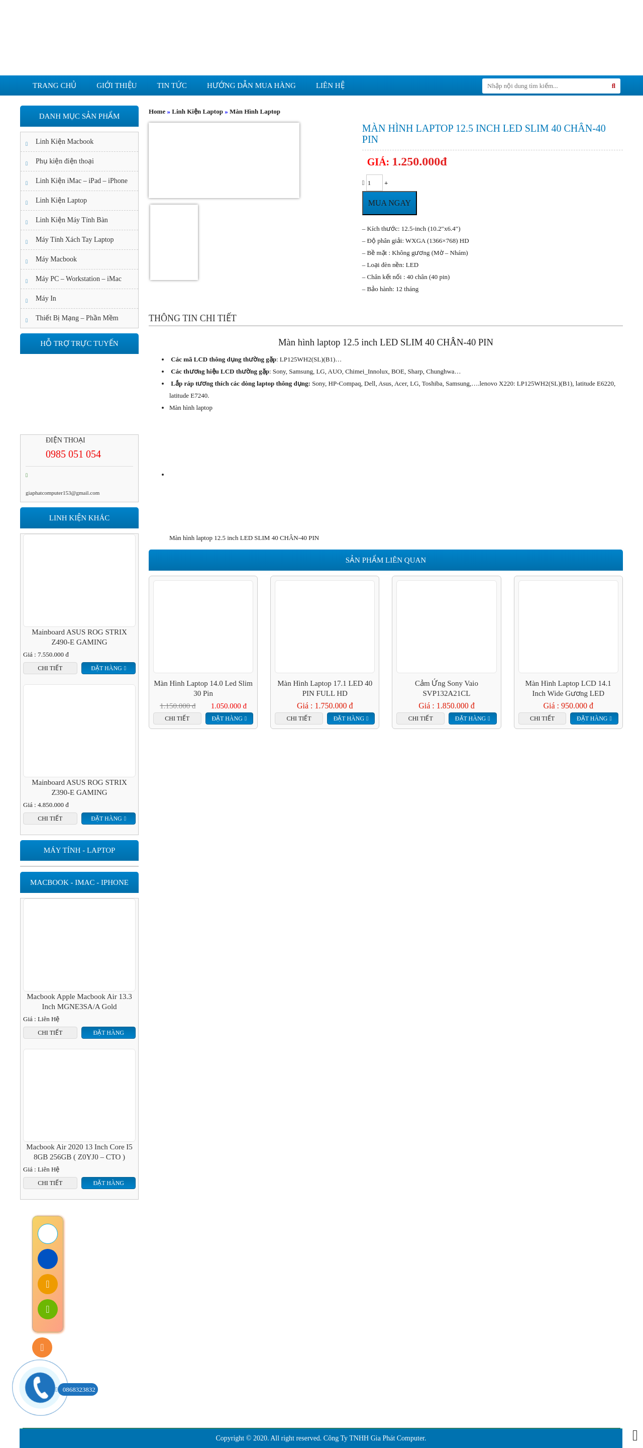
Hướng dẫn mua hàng (251, 85)
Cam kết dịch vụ (269, 1255)
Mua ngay (389, 203)
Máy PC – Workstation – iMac (79, 279)
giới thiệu (116, 85)
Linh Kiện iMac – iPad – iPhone (82, 181)
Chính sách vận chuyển (167, 1375)
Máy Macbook (56, 259)
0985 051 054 (73, 454)
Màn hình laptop (190, 407)
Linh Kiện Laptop (197, 111)
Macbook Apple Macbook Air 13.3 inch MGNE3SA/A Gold (79, 1001)
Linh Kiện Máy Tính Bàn (72, 220)
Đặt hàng (226, 718)
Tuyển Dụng (519, 1255)
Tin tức (172, 85)
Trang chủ (54, 85)
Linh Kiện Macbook (64, 141)
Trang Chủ (121, 1255)
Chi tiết (177, 718)
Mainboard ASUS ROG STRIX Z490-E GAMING (79, 637)
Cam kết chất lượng (371, 1255)
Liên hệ (330, 85)
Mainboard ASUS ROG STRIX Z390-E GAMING (79, 787)
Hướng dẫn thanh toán (167, 1390)
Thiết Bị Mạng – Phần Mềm (77, 318)
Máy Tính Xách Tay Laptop (75, 239)
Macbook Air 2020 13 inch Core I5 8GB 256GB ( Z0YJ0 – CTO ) (79, 1152)
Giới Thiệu (189, 1255)
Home (157, 111)
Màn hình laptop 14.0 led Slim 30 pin (203, 688)
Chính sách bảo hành (164, 1329)
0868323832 (76, 1389)
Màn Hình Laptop (255, 111)
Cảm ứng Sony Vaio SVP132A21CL (446, 688)
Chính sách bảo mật (163, 1360)
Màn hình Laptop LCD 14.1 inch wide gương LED (568, 688)
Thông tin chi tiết (193, 318)
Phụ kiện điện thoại (65, 161)
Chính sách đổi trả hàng (168, 1344)
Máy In (46, 298)
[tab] (193, 318)
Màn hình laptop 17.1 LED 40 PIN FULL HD (324, 688)
